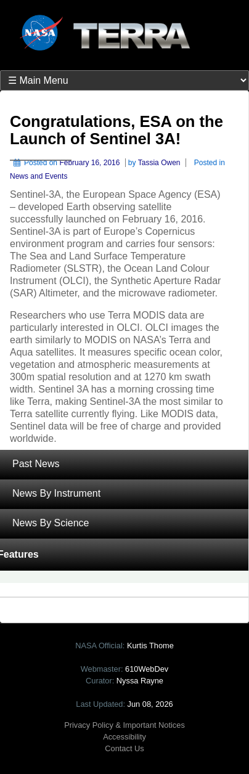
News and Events (38, 176)
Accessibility (124, 736)
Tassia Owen (159, 162)
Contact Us (124, 748)
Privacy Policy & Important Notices (124, 725)
